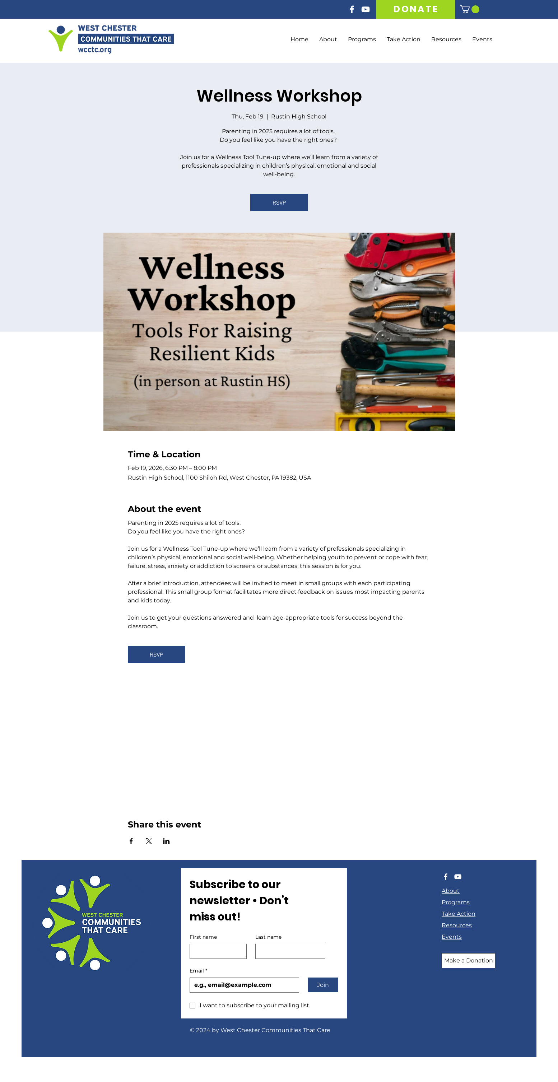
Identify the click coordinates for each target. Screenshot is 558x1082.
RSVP (279, 202)
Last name (268, 937)
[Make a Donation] (468, 960)
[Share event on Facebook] (131, 841)
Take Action (458, 913)
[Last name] (288, 951)
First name (203, 937)
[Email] (242, 985)
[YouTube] (366, 9)
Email (198, 971)
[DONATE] (416, 9)
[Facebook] (352, 9)
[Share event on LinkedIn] (166, 841)
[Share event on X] (148, 841)
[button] (469, 9)
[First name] (216, 951)
